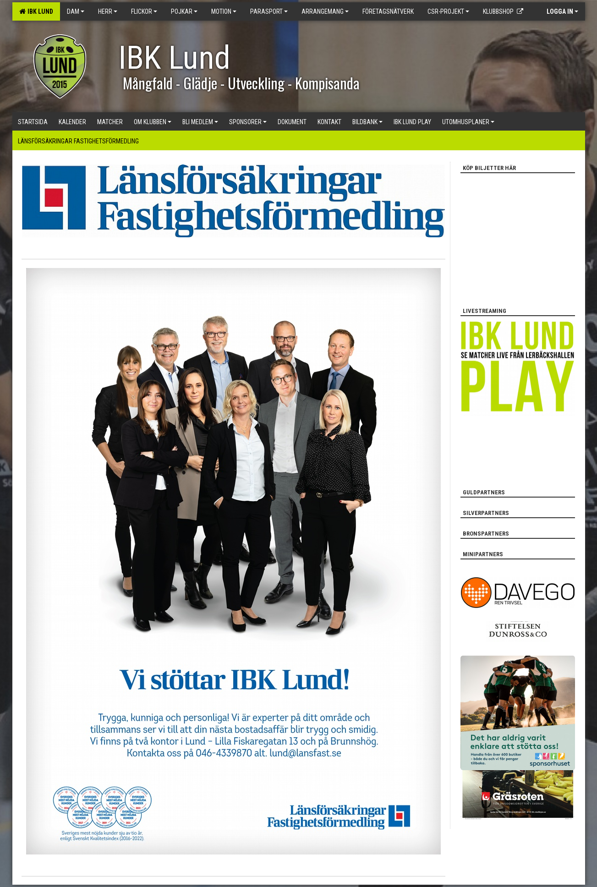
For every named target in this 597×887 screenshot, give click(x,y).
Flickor (144, 11)
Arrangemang (325, 11)
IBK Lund (36, 11)
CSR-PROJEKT (448, 11)
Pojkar (184, 11)
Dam (75, 11)
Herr (107, 11)
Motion (223, 11)
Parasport (269, 11)
